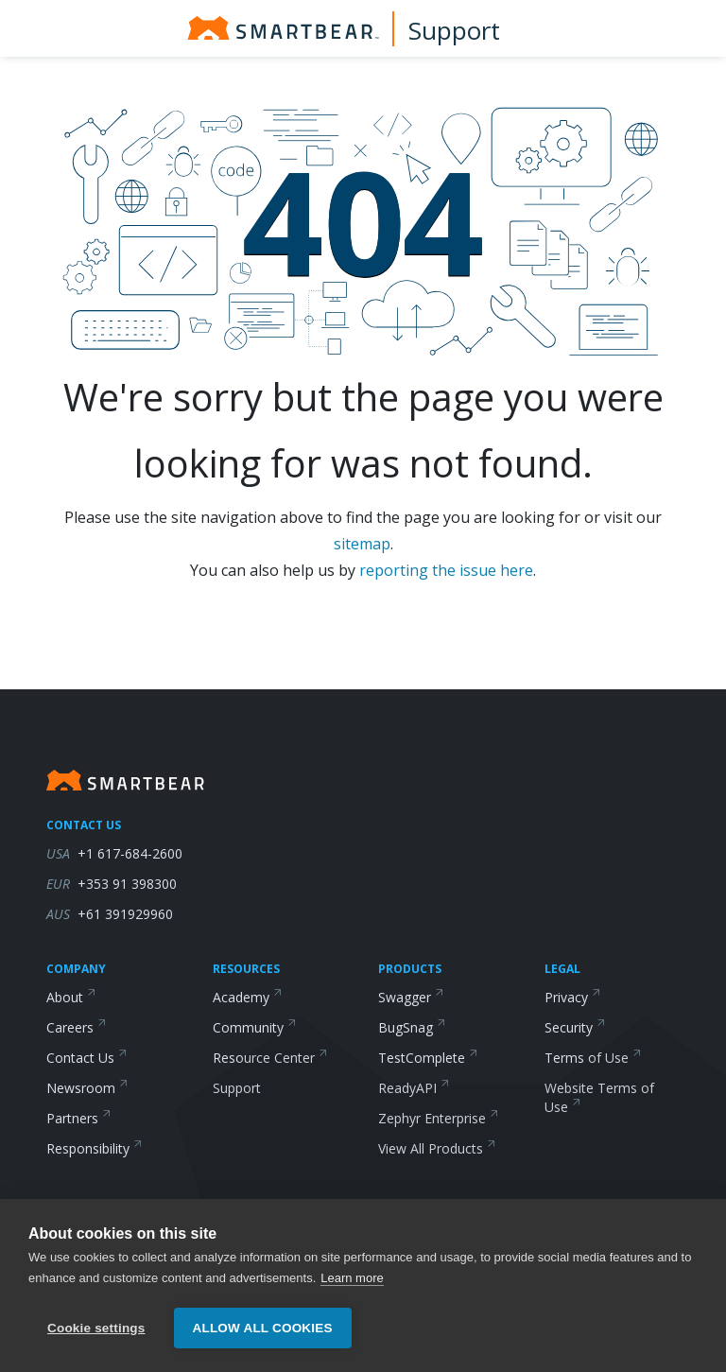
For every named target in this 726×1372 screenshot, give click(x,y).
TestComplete (428, 1058)
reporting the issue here (446, 570)
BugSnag (412, 1027)
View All (437, 1148)
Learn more (351, 1278)
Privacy (572, 997)
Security (575, 1027)
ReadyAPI (414, 1088)
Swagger (411, 997)
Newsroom (87, 1088)
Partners (79, 1118)
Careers (76, 1027)
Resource (270, 1058)
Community (255, 1027)
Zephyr (438, 1118)
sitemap (362, 543)
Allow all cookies (263, 1328)
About (71, 997)
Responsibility (94, 1148)
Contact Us (87, 1058)
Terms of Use (593, 1058)
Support (454, 30)
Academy (248, 997)
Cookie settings (96, 1328)
